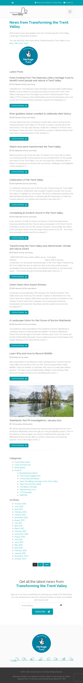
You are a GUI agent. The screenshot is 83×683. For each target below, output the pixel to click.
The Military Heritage (28, 487)
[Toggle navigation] (69, 11)
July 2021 (18, 523)
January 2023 (20, 515)
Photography (20, 467)
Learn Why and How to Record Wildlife (31, 353)
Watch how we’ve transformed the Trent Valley (35, 146)
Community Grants (22, 462)
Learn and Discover (23, 465)
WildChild (23, 495)
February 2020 (20, 550)
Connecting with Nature (29, 478)
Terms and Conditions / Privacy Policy (48, 3)
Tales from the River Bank (30, 484)
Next (47, 564)
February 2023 (20, 512)
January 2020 (20, 553)
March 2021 (19, 528)
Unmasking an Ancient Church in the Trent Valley (36, 212)
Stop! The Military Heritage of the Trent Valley (39, 481)
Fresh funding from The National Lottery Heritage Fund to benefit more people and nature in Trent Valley (41, 79)
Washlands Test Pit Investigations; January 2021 (35, 420)
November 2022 (21, 517)
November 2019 (21, 556)
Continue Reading (19, 105)
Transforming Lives (28, 489)
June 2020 (19, 542)
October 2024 (20, 504)
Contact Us (68, 3)
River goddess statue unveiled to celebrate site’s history (40, 113)
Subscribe (42, 612)
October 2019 (20, 559)
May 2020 (18, 545)
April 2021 (19, 526)
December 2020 (21, 534)
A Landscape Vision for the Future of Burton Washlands (40, 320)
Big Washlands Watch (29, 473)
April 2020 (19, 548)
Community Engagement (30, 476)
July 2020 (18, 539)
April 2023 (19, 509)
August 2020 (20, 537)
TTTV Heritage (26, 492)
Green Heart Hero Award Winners (28, 284)
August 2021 (20, 520)
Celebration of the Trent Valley (26, 179)
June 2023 (19, 506)
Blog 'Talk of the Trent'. (19, 43)
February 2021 (20, 531)
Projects (18, 470)
